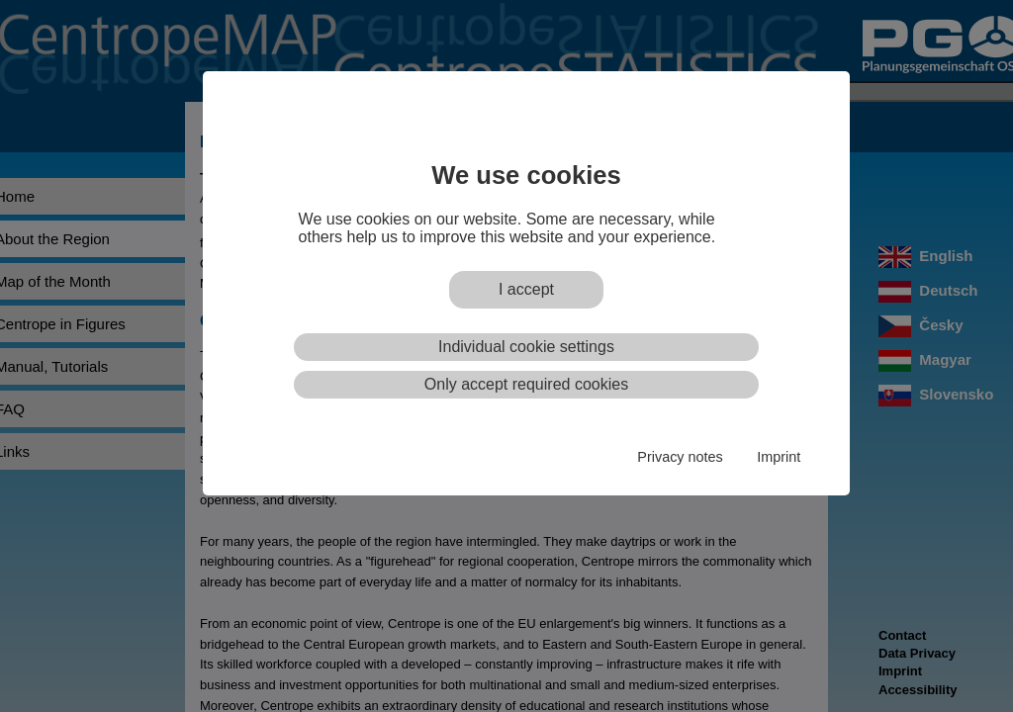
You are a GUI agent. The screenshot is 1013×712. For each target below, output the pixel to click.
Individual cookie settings (526, 346)
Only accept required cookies (526, 384)
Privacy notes (679, 457)
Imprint (778, 457)
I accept (526, 289)
